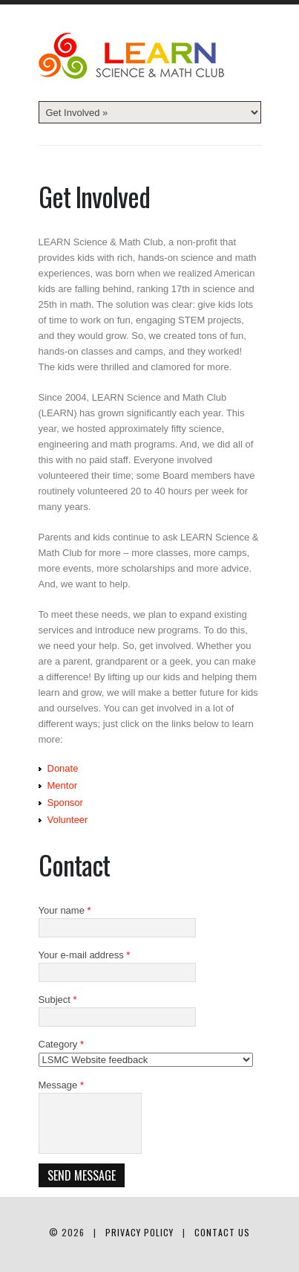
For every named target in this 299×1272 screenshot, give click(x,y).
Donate (63, 768)
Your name (65, 910)
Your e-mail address (85, 955)
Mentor (62, 785)
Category (61, 1044)
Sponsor (65, 802)
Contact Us (222, 1232)
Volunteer (67, 819)
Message (61, 1085)
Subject (58, 999)
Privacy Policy (139, 1232)
